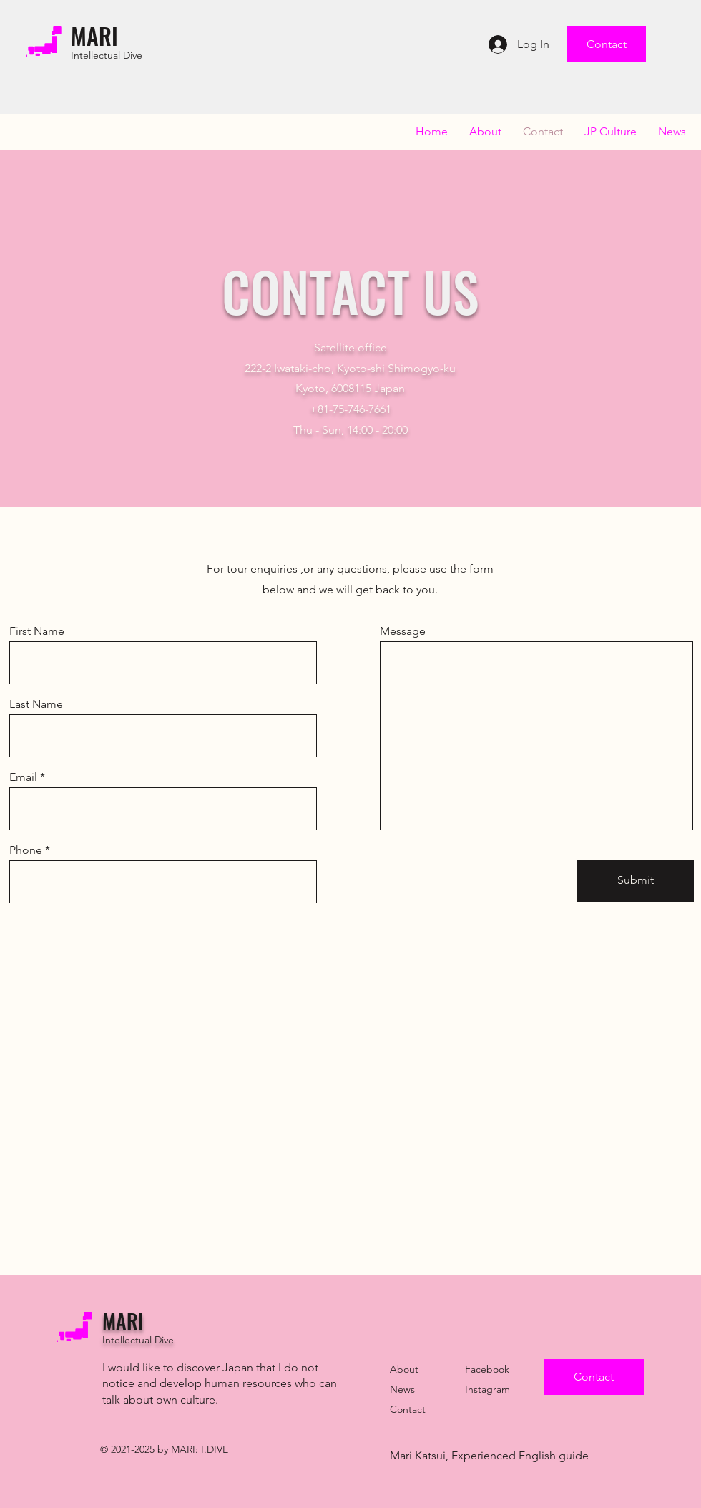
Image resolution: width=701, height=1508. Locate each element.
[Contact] (606, 44)
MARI (94, 35)
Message (403, 631)
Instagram (487, 1389)
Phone (25, 850)
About (404, 1369)
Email (23, 777)
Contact (408, 1409)
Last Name (36, 704)
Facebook (487, 1369)
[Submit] (635, 881)
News (402, 1389)
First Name (36, 631)
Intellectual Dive (106, 55)
